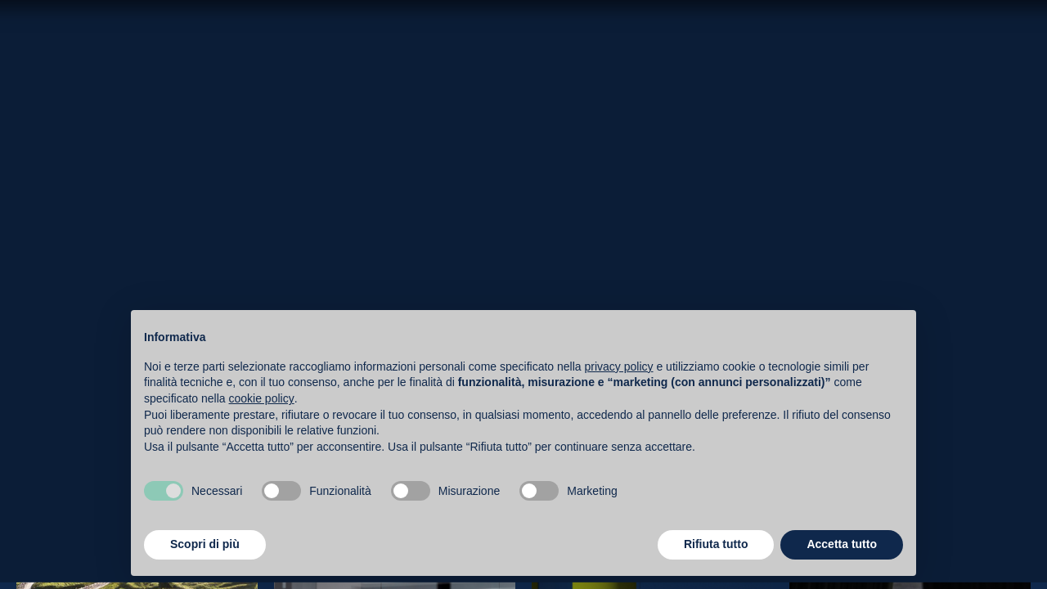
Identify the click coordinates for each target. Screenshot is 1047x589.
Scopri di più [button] (205, 544)
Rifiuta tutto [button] (716, 544)
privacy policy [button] (619, 366)
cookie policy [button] (261, 398)
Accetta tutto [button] (842, 544)
